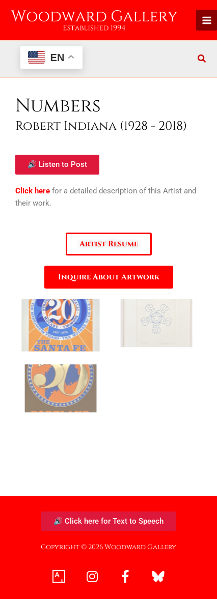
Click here (32, 190)
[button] (202, 59)
